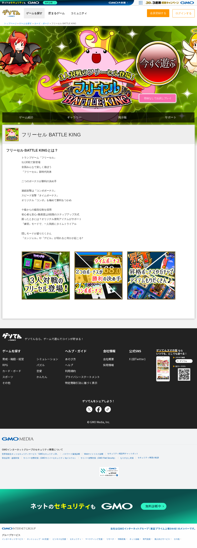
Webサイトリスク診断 (93, 454)
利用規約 (70, 371)
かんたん (42, 377)
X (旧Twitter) (137, 359)
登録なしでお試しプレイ (157, 98)
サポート (170, 117)
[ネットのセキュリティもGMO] (29, 2)
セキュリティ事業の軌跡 (148, 458)
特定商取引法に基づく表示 (81, 383)
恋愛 (39, 371)
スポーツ (7, 377)
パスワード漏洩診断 (71, 454)
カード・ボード (11, 371)
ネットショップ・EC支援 (38, 539)
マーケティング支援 (94, 539)
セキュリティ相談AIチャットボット (122, 454)
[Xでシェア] (89, 409)
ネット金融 (134, 539)
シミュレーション (47, 359)
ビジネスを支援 (59, 539)
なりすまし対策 (127, 458)
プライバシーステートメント (82, 377)
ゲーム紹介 (26, 117)
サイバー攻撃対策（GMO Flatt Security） (98, 458)
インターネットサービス (12, 539)
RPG (5, 365)
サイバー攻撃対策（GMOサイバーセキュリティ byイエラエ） (50, 458)
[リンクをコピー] (108, 409)
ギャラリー (74, 117)
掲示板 (122, 117)
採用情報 (108, 365)
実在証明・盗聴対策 (10, 458)
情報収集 (122, 539)
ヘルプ (69, 365)
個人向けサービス (162, 539)
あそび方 (70, 359)
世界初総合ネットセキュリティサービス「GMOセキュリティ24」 (30, 454)
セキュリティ (75, 539)
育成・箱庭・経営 (13, 359)
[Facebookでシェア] (98, 409)
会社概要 (108, 359)
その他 (6, 383)
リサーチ (110, 539)
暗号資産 (147, 539)
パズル (41, 365)
